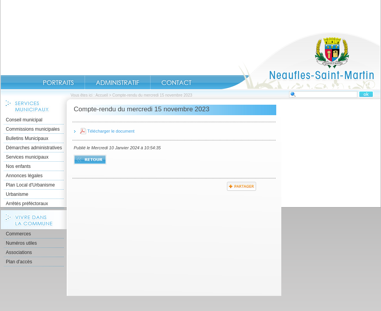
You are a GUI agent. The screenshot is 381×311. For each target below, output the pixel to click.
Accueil (300, 60)
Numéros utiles (21, 243)
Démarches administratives (34, 147)
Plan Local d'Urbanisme (30, 185)
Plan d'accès (19, 261)
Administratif (117, 83)
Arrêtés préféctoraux (27, 203)
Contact (177, 83)
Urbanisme (17, 194)
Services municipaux (27, 157)
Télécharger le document (111, 131)
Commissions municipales (33, 129)
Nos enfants (18, 166)
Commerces (18, 234)
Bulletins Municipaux (27, 138)
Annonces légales (24, 175)
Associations (19, 252)
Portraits (58, 83)
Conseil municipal (24, 120)
